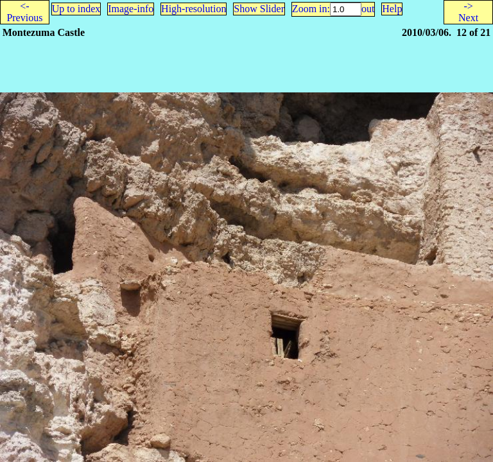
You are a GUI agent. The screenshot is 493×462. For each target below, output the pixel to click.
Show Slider (259, 8)
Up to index (76, 8)
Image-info (130, 8)
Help (392, 8)
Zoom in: (311, 8)
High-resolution (193, 8)
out (367, 8)
